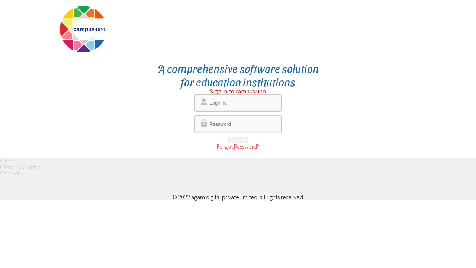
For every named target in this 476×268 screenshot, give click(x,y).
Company (11, 173)
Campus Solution (20, 167)
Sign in (238, 140)
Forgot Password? (238, 146)
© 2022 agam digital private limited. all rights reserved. (238, 197)
